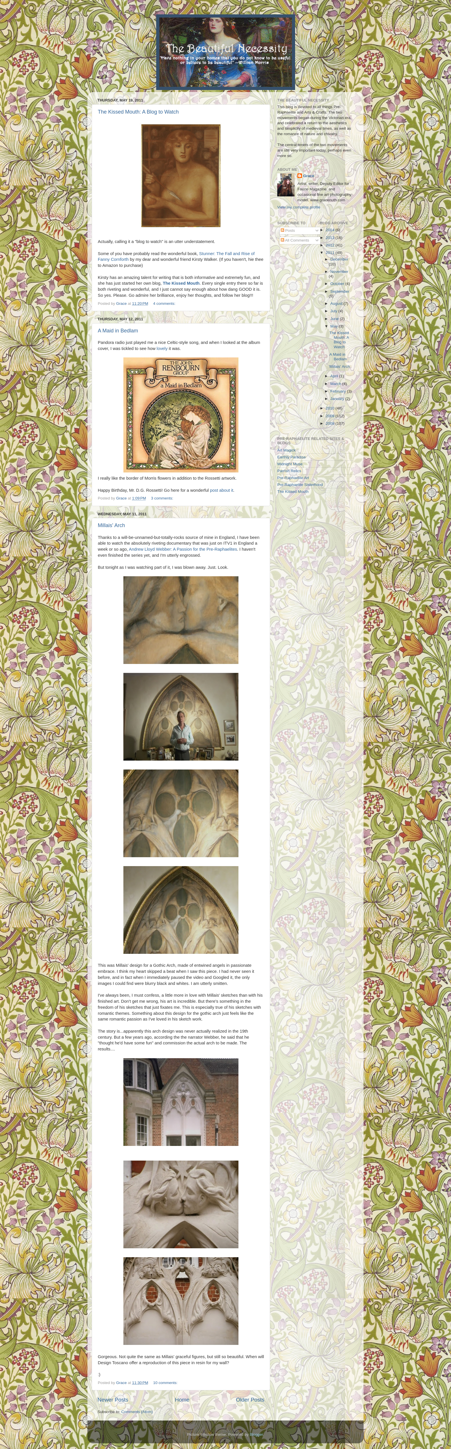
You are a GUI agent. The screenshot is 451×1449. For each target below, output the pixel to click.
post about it (221, 490)
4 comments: (165, 303)
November (339, 271)
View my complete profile (298, 207)
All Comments (295, 240)
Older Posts (250, 1400)
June (335, 319)
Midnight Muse (290, 464)
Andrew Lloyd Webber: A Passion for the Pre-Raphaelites (183, 549)
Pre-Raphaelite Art (293, 478)
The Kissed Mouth (293, 491)
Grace (308, 176)
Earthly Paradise (291, 457)
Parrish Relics (289, 471)
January (337, 399)
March (336, 384)
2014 (330, 230)
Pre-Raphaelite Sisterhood (300, 485)
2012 (330, 245)
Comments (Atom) (137, 1412)
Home (182, 1400)
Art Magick (286, 450)
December (339, 259)
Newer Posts (113, 1400)
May (334, 326)
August (337, 303)
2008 (330, 423)
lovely (162, 348)
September (339, 291)
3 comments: (162, 498)
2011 (330, 252)
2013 (330, 238)
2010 (330, 408)
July (334, 311)
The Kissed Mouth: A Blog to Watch (138, 112)
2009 (330, 416)
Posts (288, 230)
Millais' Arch (111, 525)
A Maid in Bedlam (118, 331)
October (337, 284)
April (334, 376)
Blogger (256, 1434)
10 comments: (166, 1383)
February (338, 391)
